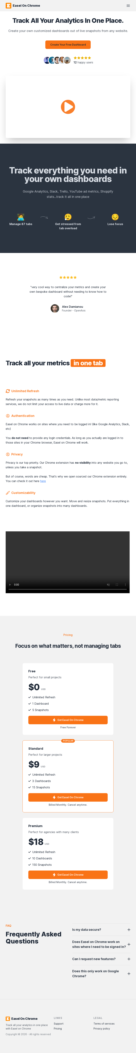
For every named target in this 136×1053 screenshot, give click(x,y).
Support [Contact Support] (58, 1023)
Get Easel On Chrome (68, 720)
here (43, 481)
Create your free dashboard (68, 44)
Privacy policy (102, 1028)
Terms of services (104, 1023)
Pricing (58, 1028)
